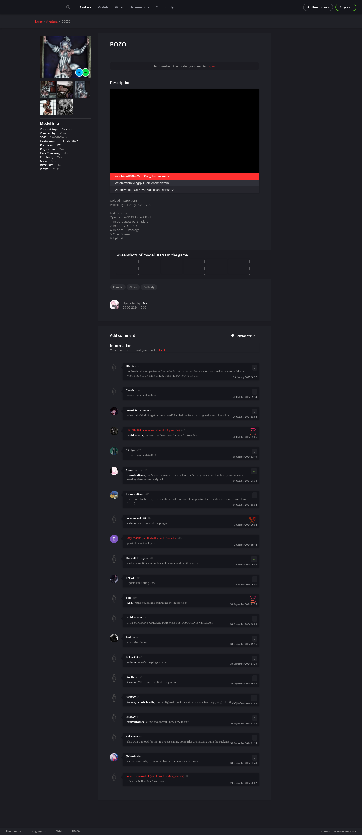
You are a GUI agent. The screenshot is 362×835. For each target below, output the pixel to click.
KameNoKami (135, 494)
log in (211, 66)
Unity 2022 (70, 141)
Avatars (85, 7)
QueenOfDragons (137, 558)
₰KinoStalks (133, 756)
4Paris (130, 366)
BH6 (128, 597)
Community (165, 7)
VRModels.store (346, 831)
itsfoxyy (131, 696)
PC (59, 145)
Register (346, 7)
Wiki (59, 831)
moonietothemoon (137, 410)
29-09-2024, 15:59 (134, 307)
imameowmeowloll (137, 776)
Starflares (132, 677)
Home (38, 21)
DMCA (76, 831)
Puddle (130, 637)
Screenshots (139, 7)
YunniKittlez (134, 470)
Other (119, 7)
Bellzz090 (132, 657)
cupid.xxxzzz (134, 617)
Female (118, 287)
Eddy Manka (133, 538)
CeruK (130, 390)
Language (37, 831)
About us (11, 831)
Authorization (318, 7)
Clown (133, 287)
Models (103, 7)
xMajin (146, 303)
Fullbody (149, 287)
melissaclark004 (136, 518)
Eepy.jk (130, 577)
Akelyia (131, 450)
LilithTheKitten (135, 430)
